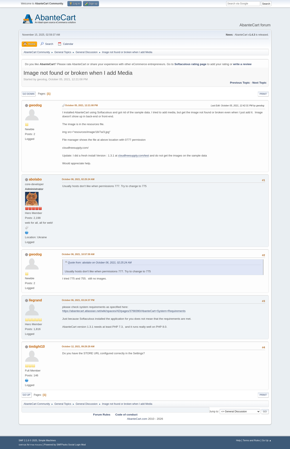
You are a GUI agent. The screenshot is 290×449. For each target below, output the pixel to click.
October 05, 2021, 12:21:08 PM (81, 105)
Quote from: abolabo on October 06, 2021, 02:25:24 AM (100, 262)
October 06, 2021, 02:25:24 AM (78, 179)
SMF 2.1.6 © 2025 (28, 440)
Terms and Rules (251, 440)
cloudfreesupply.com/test (133, 155)
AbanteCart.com (137, 418)
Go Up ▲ (266, 440)
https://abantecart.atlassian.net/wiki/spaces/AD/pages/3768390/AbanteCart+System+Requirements (124, 311)
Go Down (29, 94)
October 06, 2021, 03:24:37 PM (78, 300)
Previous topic (240, 82)
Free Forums (36, 445)
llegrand (35, 300)
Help (238, 440)
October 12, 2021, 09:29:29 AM (78, 346)
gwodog (35, 105)
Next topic (259, 82)
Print (263, 94)
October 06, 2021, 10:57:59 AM (78, 254)
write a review (242, 64)
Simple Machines (47, 440)
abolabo (35, 179)
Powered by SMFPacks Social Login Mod (65, 444)
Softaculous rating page (190, 64)
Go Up (26, 395)
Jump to (213, 411)
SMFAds (23, 445)
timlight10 (37, 346)
